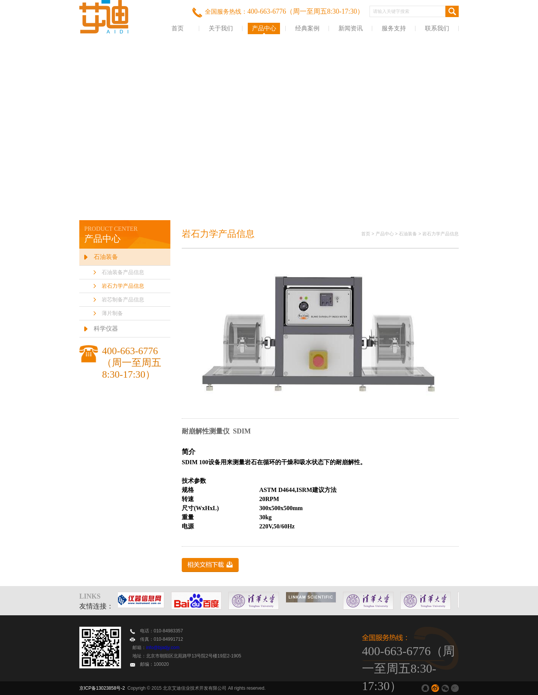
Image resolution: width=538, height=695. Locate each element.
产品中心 (264, 28)
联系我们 (437, 28)
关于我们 (221, 28)
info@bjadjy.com (162, 647)
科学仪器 (106, 328)
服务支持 (394, 28)
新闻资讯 (350, 28)
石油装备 (106, 257)
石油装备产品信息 (123, 272)
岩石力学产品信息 (123, 286)
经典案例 (307, 28)
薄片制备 (112, 313)
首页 (177, 28)
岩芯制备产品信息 (123, 300)
